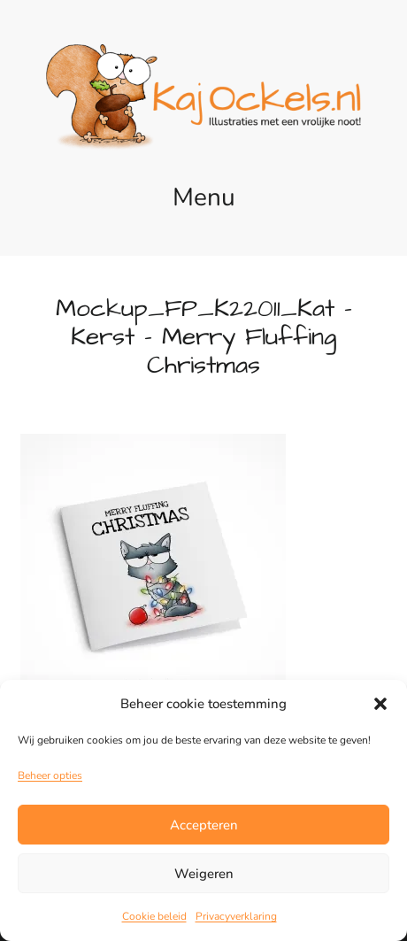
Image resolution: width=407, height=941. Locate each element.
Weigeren (204, 874)
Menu (204, 197)
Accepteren (204, 825)
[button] (380, 704)
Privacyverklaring (236, 916)
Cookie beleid (154, 916)
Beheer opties (50, 775)
